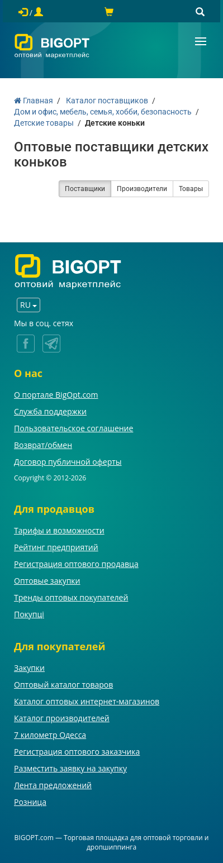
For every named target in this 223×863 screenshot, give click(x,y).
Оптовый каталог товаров (63, 684)
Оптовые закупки (47, 580)
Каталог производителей (62, 718)
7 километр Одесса (50, 735)
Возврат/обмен (43, 445)
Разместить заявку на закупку (70, 768)
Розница (30, 802)
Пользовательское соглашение (73, 428)
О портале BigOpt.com (56, 394)
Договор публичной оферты (68, 461)
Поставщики (85, 189)
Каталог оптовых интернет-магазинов (86, 701)
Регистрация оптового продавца (76, 564)
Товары (191, 189)
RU (28, 304)
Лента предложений (53, 785)
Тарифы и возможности (59, 530)
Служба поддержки (50, 411)
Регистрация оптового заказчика (77, 751)
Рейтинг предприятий (56, 547)
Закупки (29, 667)
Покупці (29, 614)
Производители (142, 189)
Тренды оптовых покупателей (71, 597)
